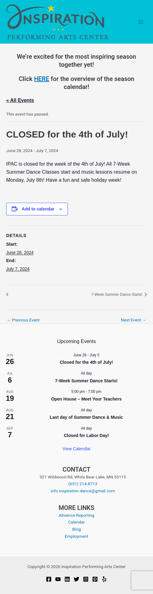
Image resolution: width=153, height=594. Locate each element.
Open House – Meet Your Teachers (86, 399)
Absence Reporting (76, 515)
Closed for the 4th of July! (86, 362)
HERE (41, 79)
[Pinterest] (95, 579)
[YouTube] (58, 579)
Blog (76, 529)
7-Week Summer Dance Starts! (117, 294)
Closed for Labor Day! (86, 435)
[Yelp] (104, 579)
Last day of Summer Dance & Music (86, 417)
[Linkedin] (67, 579)
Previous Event (23, 320)
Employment (76, 536)
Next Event (133, 320)
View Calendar (77, 448)
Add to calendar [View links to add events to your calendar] (38, 208)
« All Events (20, 100)
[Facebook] (49, 579)
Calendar (76, 522)
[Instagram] (86, 579)
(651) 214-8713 (82, 483)
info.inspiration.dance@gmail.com (83, 490)
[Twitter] (76, 579)
